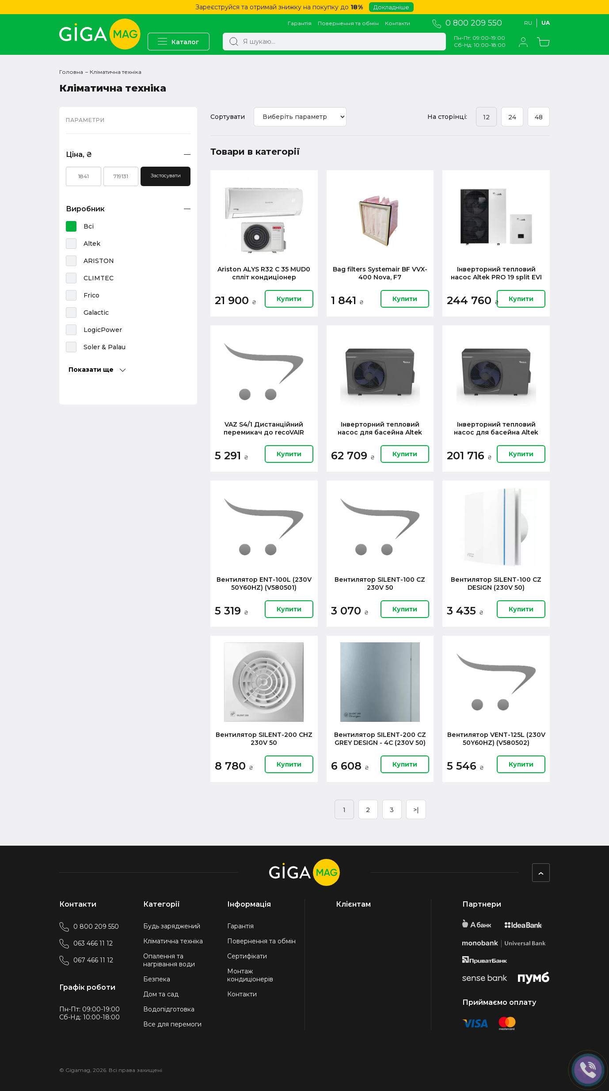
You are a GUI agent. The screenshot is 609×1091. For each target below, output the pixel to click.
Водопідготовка (168, 1009)
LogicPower (103, 330)
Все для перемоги (172, 1024)
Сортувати (227, 117)
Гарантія (300, 23)
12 (486, 117)
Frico (91, 295)
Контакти (397, 23)
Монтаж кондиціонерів (250, 975)
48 (539, 117)
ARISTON (99, 261)
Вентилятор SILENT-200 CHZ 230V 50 (264, 739)
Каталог (178, 42)
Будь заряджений (171, 926)
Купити (289, 299)
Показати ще (97, 370)
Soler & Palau (105, 347)
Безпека (156, 979)
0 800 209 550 (467, 23)
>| (416, 810)
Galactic (96, 313)
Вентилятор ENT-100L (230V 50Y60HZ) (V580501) (264, 583)
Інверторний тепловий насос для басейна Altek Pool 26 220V (496, 428)
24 (512, 117)
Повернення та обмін (348, 23)
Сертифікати (247, 956)
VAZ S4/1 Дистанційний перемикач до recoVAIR (264, 428)
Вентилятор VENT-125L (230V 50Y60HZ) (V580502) (496, 739)
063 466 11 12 (86, 943)
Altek (92, 244)
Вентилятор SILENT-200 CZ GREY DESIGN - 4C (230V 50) (380, 739)
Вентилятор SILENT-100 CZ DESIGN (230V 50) (496, 583)
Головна (71, 72)
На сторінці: (447, 117)
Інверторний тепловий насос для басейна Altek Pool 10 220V (380, 428)
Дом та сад (161, 994)
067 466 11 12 (86, 960)
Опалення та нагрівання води (169, 960)
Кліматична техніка (173, 941)
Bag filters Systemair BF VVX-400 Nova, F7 (380, 273)
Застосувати (166, 175)
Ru (528, 22)
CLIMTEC (99, 278)
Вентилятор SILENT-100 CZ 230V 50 (380, 583)
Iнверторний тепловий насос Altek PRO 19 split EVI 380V (496, 273)
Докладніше (391, 7)
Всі (89, 226)
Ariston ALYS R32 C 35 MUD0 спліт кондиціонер (263, 273)
